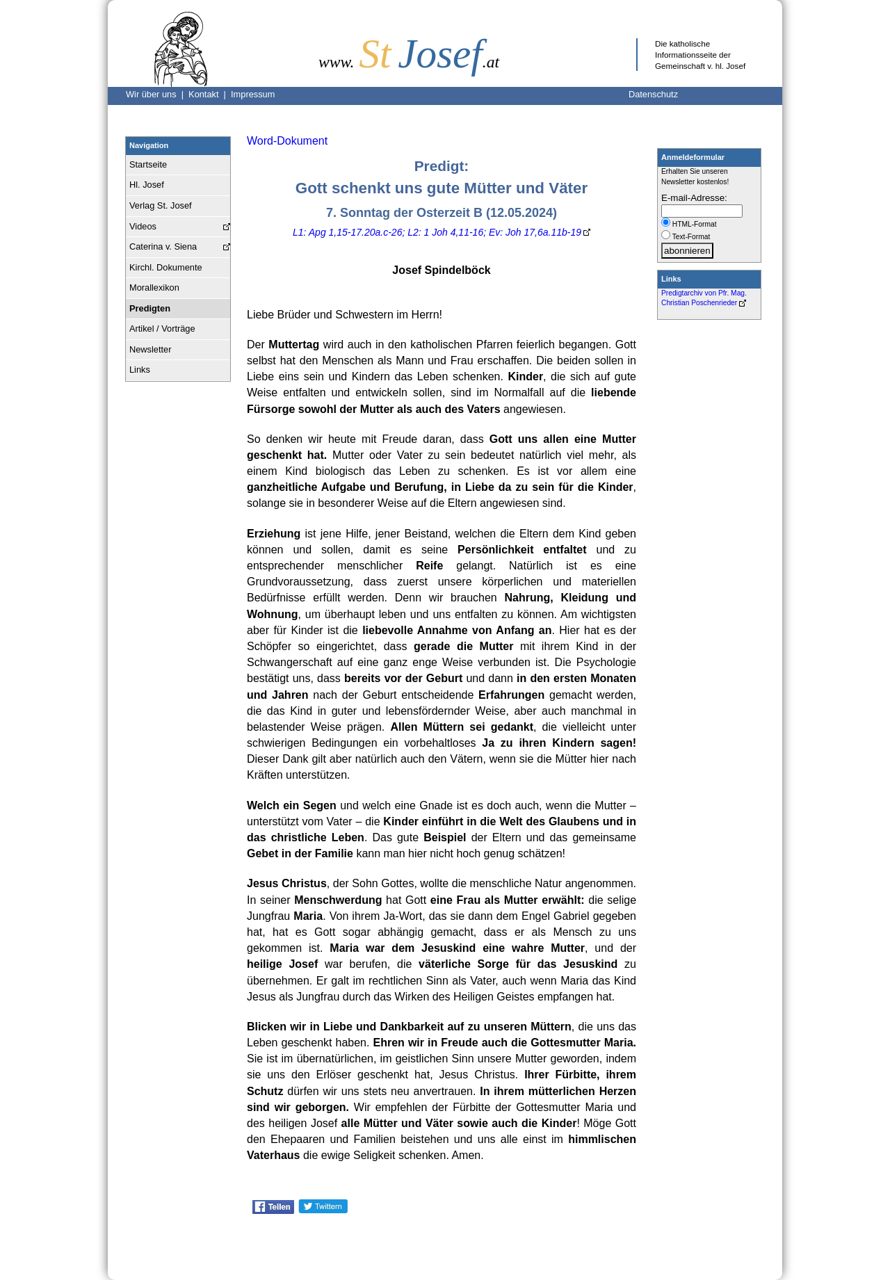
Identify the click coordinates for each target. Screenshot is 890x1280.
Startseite (148, 164)
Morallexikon (154, 287)
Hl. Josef (146, 184)
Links (139, 369)
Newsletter (150, 349)
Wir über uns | (157, 94)
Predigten (149, 308)
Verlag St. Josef (160, 205)
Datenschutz (653, 94)
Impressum (253, 94)
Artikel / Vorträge (162, 328)
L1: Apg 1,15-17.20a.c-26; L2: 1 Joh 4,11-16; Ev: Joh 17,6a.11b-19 (437, 232)
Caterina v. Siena (163, 246)
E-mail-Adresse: (694, 198)
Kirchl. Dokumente (165, 267)
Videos (142, 226)
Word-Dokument (287, 141)
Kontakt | (209, 94)
